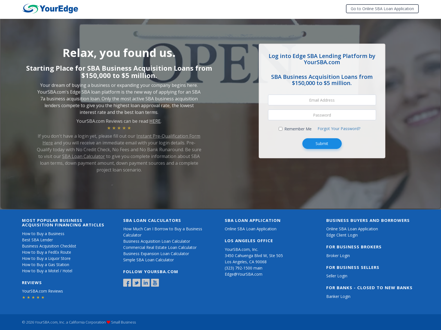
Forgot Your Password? (339, 128)
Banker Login (338, 296)
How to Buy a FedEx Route (46, 252)
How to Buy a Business (43, 233)
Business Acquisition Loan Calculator (156, 241)
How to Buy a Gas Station (45, 264)
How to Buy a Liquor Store (46, 258)
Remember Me (295, 128)
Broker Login (338, 255)
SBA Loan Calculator (83, 154)
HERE (155, 120)
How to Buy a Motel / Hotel (47, 270)
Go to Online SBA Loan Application (382, 8)
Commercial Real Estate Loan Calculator (160, 247)
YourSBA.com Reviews (42, 291)
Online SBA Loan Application (250, 228)
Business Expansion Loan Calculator (156, 253)
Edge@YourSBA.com (243, 274)
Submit (322, 143)
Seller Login (336, 275)
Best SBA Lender (37, 239)
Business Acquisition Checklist (49, 246)
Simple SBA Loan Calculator (148, 259)
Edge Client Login (342, 235)
